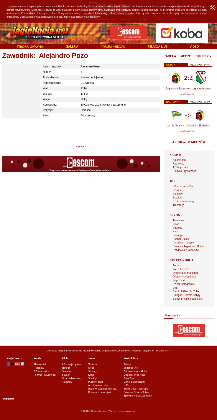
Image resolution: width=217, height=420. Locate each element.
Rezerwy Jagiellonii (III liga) (188, 246)
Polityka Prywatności (185, 171)
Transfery (178, 205)
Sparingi (177, 235)
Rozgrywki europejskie (186, 250)
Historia (177, 190)
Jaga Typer (179, 280)
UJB (175, 287)
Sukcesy (177, 193)
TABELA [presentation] (170, 56)
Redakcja (178, 163)
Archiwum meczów (183, 242)
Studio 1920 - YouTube (186, 291)
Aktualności (179, 159)
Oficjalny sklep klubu (184, 276)
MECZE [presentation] (186, 56)
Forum (176, 265)
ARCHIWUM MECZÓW (188, 142)
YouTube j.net (181, 269)
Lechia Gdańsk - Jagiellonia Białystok (188, 125)
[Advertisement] (81, 130)
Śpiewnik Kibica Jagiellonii (188, 298)
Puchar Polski (181, 238)
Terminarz (178, 220)
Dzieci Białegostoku (184, 284)
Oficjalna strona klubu (185, 272)
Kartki (176, 231)
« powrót (81, 146)
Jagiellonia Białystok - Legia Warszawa (188, 88)
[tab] (170, 56)
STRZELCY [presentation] (204, 56)
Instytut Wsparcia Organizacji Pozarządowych (107, 350)
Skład (176, 224)
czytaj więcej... (188, 94)
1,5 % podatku (181, 167)
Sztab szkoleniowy (183, 201)
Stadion (177, 197)
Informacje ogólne (183, 186)
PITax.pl (156, 350)
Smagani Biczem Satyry (186, 295)
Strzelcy (177, 227)
